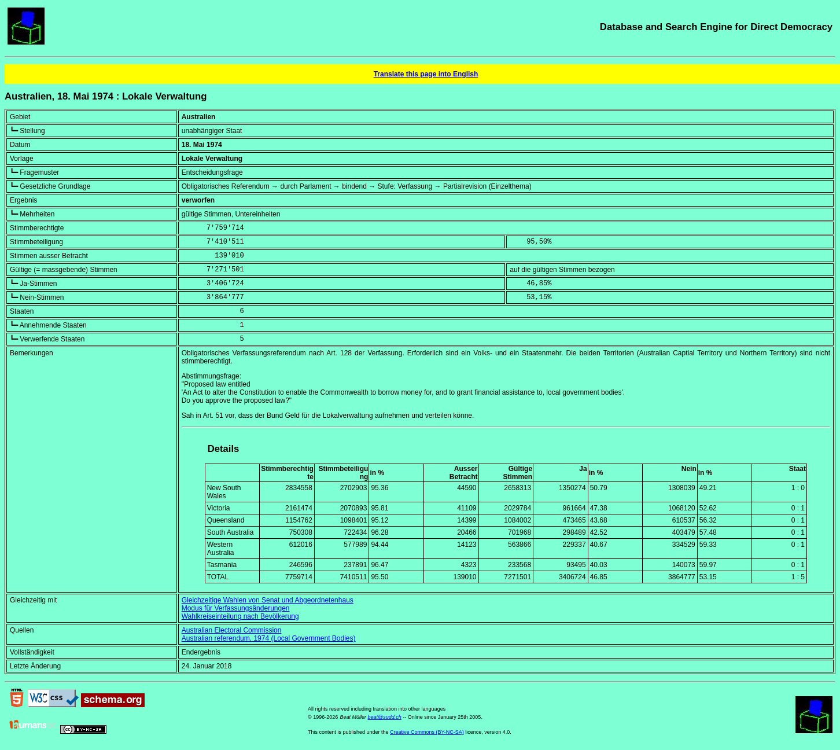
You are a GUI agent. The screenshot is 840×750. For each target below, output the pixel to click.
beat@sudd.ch (384, 717)
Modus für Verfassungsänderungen (236, 608)
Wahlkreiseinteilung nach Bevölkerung (240, 616)
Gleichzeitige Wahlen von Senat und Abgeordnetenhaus (267, 600)
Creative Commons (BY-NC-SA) (427, 732)
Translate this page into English (426, 74)
